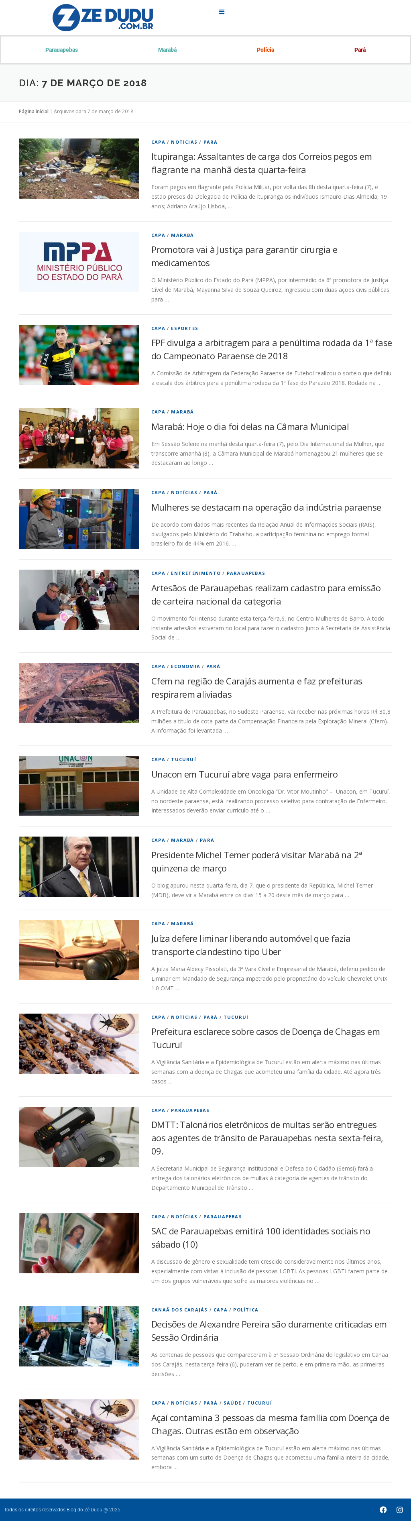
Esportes (184, 328)
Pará (360, 50)
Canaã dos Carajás (179, 1310)
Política (245, 1310)
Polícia (265, 50)
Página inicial (34, 111)
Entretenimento (196, 573)
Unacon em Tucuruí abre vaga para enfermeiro (244, 774)
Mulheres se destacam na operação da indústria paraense (266, 507)
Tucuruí (183, 759)
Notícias (184, 142)
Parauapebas (61, 50)
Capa (158, 142)
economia (185, 666)
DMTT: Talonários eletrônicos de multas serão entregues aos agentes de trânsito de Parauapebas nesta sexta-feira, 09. (267, 1137)
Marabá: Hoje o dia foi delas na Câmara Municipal (250, 426)
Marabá (167, 50)
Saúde (232, 1403)
